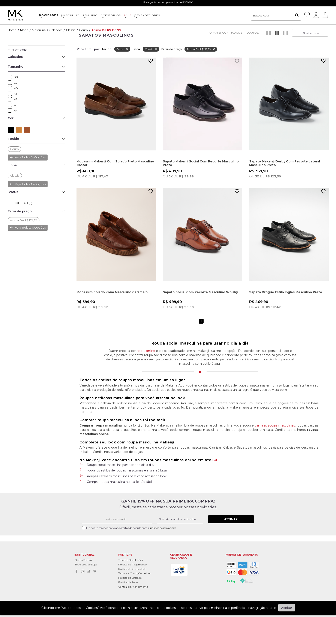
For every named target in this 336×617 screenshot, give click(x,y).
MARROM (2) (27, 130)
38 (11, 77)
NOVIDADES (48, 15)
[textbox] (276, 15)
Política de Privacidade (132, 569)
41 (11, 94)
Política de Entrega (130, 577)
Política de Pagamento (132, 564)
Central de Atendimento (133, 586)
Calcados (55, 30)
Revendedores (147, 15)
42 (11, 99)
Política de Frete (128, 582)
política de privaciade (163, 527)
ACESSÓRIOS (111, 15)
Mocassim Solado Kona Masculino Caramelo (112, 292)
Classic (70, 30)
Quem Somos (83, 560)
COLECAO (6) (23, 203)
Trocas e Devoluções (130, 560)
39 (11, 83)
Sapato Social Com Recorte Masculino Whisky (200, 292)
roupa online (146, 351)
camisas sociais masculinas (275, 425)
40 (11, 88)
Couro (83, 30)
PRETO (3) (11, 130)
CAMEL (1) (19, 130)
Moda (24, 30)
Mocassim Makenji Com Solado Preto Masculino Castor (115, 163)
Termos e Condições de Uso (134, 573)
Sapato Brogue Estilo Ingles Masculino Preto (285, 292)
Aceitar (286, 608)
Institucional (84, 554)
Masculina (39, 30)
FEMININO (90, 15)
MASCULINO (70, 15)
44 (11, 110)
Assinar (231, 519)
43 (11, 105)
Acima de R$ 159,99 (106, 30)
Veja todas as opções (30, 157)
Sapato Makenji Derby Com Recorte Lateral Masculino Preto (284, 163)
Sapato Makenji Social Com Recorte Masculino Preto (201, 163)
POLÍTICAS (125, 554)
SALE (127, 15)
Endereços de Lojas (86, 564)
